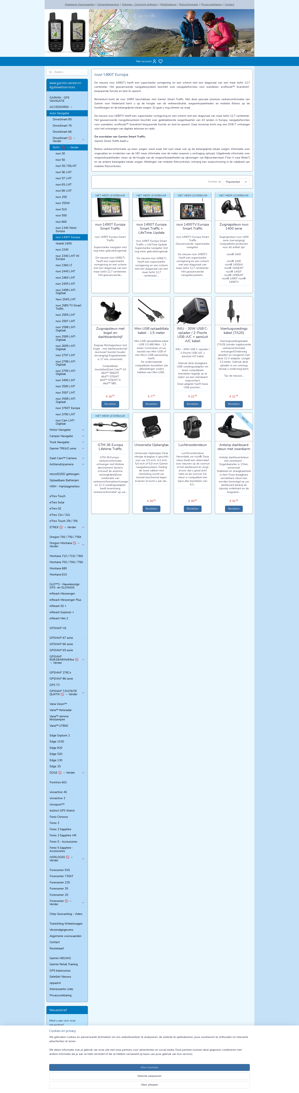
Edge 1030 (57, 741)
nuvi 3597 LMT (65, 393)
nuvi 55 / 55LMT (66, 166)
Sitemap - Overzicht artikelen (140, 4)
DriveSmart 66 (62, 132)
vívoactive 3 (57, 798)
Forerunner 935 (60, 870)
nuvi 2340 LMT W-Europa (68, 257)
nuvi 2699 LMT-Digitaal (66, 347)
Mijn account (146, 61)
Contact (229, 4)
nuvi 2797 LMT (65, 355)
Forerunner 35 (59, 888)
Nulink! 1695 (64, 243)
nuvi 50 (60, 160)
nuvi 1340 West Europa (66, 229)
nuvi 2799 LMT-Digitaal (66, 372)
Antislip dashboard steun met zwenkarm (233, 447)
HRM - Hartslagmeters (65, 486)
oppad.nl (55, 983)
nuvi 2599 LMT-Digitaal (66, 338)
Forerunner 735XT (61, 876)
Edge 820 (56, 748)
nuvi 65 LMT (64, 184)
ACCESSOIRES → (61, 107)
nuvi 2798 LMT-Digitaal (66, 363)
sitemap (176, 1086)
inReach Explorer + (62, 612)
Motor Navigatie (67, 430)
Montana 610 (58, 574)
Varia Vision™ (58, 704)
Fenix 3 (54, 823)
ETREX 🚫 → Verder (67, 527)
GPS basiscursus (60, 970)
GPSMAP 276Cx (60, 672)
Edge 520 (56, 754)
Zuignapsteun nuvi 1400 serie (233, 227)
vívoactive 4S (58, 792)
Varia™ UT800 (59, 726)
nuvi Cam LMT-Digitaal (65, 422)
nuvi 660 (61, 222)
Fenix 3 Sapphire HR (63, 835)
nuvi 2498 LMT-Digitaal (66, 291)
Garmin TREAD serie (67, 448)
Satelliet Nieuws (60, 977)
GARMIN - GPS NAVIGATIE (59, 99)
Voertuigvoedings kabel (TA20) (233, 331)
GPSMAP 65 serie (61, 650)
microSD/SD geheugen (64, 474)
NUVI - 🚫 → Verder (69, 147)
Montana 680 (58, 568)
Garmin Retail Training (64, 964)
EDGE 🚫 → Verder (67, 773)
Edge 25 (55, 766)
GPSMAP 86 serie (61, 679)
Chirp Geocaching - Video (66, 914)
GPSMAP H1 (58, 628)
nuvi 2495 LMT (65, 284)
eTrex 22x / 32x (60, 515)
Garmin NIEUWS (60, 958)
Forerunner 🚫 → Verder (67, 902)
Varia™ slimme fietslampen (59, 718)
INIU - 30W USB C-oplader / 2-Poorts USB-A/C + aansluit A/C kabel (192, 335)
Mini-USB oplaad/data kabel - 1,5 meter (151, 331)
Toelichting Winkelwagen (66, 924)
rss (183, 1086)
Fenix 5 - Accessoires (63, 842)
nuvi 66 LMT (64, 191)
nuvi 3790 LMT (65, 414)
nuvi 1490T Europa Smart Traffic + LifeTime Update (151, 229)
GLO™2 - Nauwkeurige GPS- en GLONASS (65, 585)
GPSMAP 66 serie (61, 644)
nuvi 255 (61, 197)
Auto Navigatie (67, 113)
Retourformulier (188, 4)
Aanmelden (59, 1034)
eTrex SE (55, 508)
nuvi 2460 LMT (65, 278)
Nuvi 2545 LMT (66, 299)
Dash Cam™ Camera (67, 458)
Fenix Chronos (59, 817)
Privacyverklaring (211, 4)
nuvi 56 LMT (64, 172)
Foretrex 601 (58, 782)
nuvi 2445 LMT (65, 271)
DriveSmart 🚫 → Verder (69, 139)
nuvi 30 (60, 153)
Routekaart (57, 948)
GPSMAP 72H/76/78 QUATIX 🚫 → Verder (67, 692)
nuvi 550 (61, 215)
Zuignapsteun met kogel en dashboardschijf (110, 333)
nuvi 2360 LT (64, 265)
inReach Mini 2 (59, 618)
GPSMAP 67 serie (61, 638)
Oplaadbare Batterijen (64, 480)
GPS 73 (54, 685)
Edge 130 (56, 760)
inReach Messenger (62, 594)
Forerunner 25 (59, 895)
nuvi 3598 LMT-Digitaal (66, 400)
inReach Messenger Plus (65, 600)
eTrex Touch (57, 496)
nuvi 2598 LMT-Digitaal (66, 328)
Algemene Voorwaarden (80, 4)
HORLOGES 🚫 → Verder (67, 858)
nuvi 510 (61, 209)
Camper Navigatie (67, 436)
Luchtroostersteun (192, 445)
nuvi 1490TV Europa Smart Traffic (192, 227)
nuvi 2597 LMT (65, 321)
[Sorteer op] (236, 181)
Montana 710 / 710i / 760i (66, 556)
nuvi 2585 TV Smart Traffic (68, 307)
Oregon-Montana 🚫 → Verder (67, 544)
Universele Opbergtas (151, 445)
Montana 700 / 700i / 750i (66, 562)
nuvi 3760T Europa (68, 408)
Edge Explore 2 (60, 735)
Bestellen (110, 404)
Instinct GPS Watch (62, 811)
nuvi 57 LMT (64, 178)
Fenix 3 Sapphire (60, 829)
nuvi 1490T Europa (68, 237)
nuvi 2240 (62, 250)
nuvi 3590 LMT (65, 386)
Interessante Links (61, 989)
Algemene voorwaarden (65, 936)
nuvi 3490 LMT (65, 380)
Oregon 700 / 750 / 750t (65, 537)
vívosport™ (57, 804)
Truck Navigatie (67, 442)
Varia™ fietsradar (61, 710)
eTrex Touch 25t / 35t (64, 521)
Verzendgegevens (108, 4)
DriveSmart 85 (62, 119)
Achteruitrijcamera (67, 464)
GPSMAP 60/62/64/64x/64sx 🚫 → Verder (67, 660)
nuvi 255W (63, 203)
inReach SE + (58, 606)
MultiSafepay (168, 4)
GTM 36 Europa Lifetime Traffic (110, 447)
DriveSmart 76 (62, 126)
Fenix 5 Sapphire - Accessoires (61, 849)
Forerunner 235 (60, 882)
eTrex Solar (57, 502)
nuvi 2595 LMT (65, 315)
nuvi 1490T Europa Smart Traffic (110, 227)
